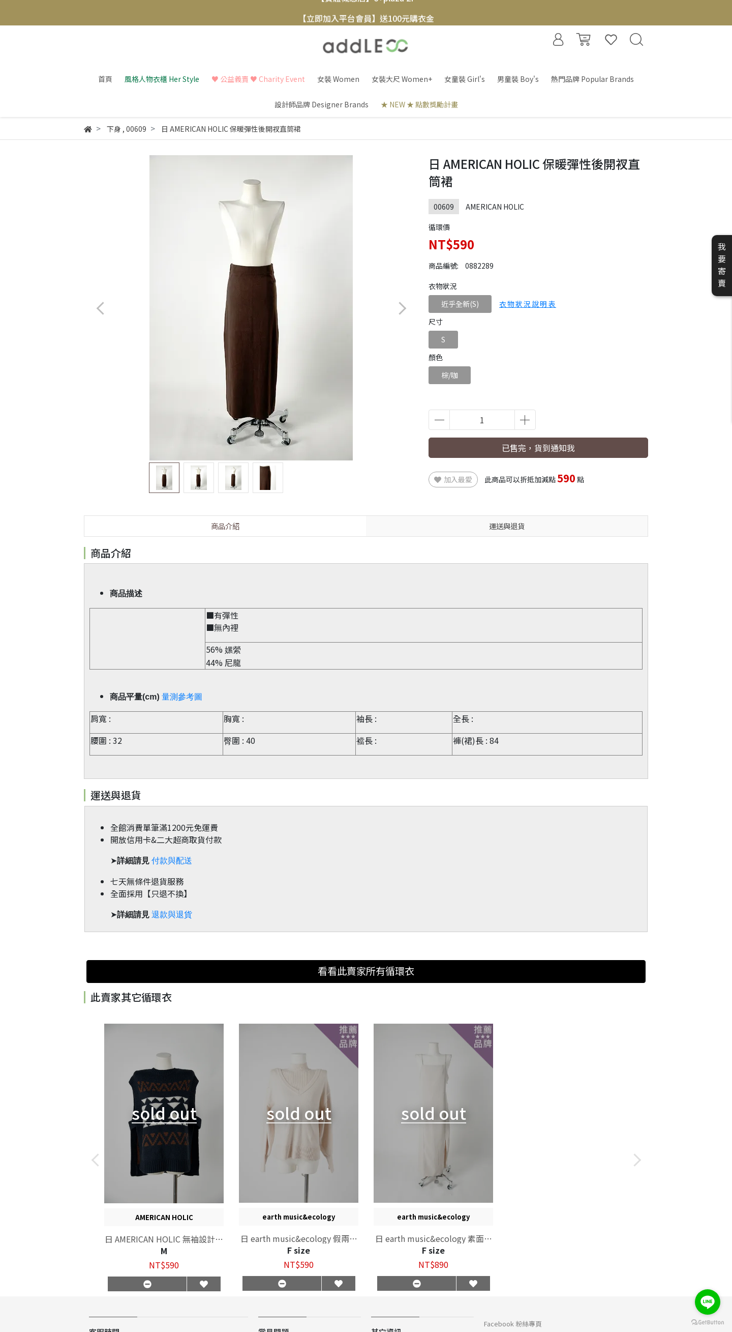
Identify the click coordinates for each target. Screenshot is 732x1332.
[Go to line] (707, 1302)
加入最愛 (453, 479)
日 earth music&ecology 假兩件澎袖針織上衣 (298, 1238)
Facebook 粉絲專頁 (513, 1323)
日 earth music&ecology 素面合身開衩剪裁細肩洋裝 (433, 1238)
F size (298, 1250)
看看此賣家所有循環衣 (366, 971)
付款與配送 (171, 860)
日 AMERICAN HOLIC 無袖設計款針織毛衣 (164, 1239)
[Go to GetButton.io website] (707, 1321)
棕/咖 (449, 375)
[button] (401, 308)
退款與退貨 (171, 914)
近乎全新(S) (460, 304)
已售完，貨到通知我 (538, 448)
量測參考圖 (182, 696)
